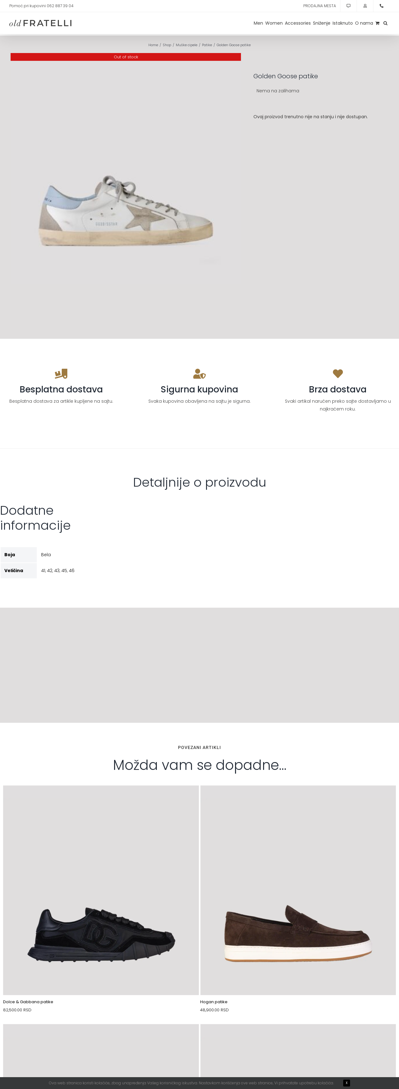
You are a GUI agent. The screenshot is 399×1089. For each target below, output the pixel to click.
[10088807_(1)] (101, 800)
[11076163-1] (101, 1039)
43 (57, 570)
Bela (46, 555)
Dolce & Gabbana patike (28, 1002)
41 (43, 570)
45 (64, 570)
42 (49, 570)
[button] (385, 23)
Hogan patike (214, 1002)
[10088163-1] (298, 800)
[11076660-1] (298, 1039)
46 (72, 570)
